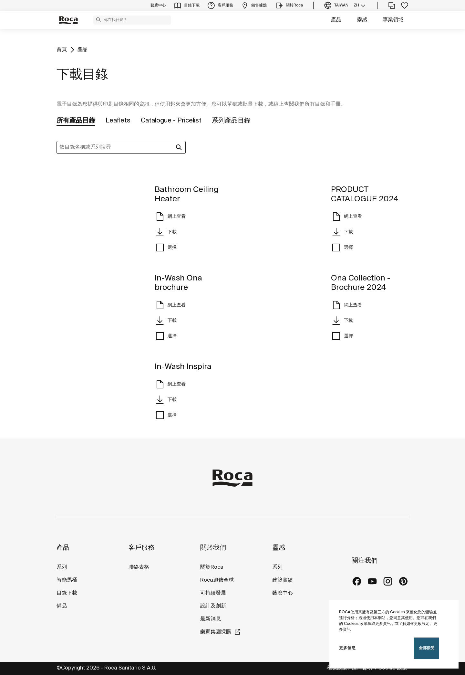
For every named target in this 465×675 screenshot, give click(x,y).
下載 (166, 232)
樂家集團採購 (215, 632)
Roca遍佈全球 (217, 580)
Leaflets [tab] (118, 120)
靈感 (362, 20)
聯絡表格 (139, 567)
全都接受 (426, 648)
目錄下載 (67, 593)
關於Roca (211, 567)
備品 (62, 606)
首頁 (62, 49)
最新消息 (210, 619)
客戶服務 (141, 547)
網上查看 (170, 216)
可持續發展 (213, 593)
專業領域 (393, 20)
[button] (98, 19)
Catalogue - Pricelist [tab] (171, 120)
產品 (336, 20)
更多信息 (347, 648)
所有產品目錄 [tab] (76, 120)
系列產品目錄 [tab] (231, 120)
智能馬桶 (67, 580)
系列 (62, 567)
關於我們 (213, 547)
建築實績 (282, 580)
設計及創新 (213, 606)
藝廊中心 (282, 593)
